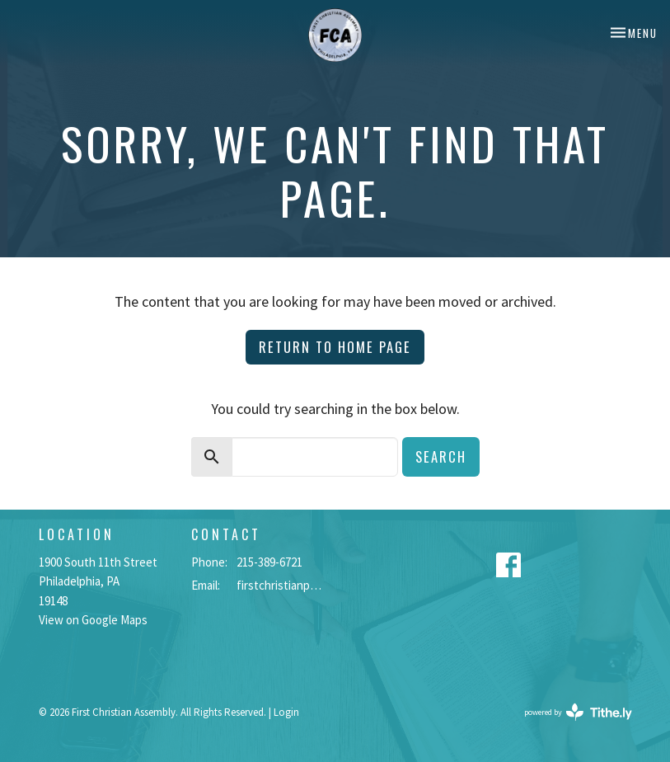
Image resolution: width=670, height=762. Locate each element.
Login (286, 712)
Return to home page (335, 346)
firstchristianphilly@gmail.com (282, 585)
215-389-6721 (269, 562)
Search (440, 456)
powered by (578, 712)
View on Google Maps (93, 620)
